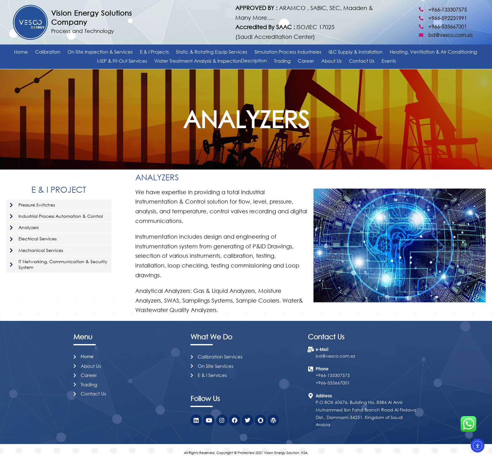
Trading (282, 61)
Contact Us (361, 61)
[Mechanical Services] (11, 250)
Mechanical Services (41, 250)
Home (21, 52)
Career (306, 61)
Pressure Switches (37, 205)
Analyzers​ (29, 227)
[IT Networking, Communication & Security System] (11, 264)
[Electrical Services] (11, 239)
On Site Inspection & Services (100, 52)
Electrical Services (37, 239)
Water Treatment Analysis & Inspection (210, 61)
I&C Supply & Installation (355, 52)
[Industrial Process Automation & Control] (11, 216)
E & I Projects (154, 52)
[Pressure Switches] (11, 204)
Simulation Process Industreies (287, 52)
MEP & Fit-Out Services (122, 61)
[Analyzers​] (11, 227)
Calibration (47, 52)
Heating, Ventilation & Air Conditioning (433, 52)
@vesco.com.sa (338, 356)
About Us (331, 61)
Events (389, 61)
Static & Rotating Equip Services (211, 52)
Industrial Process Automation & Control (61, 216)
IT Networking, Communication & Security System (63, 264)
